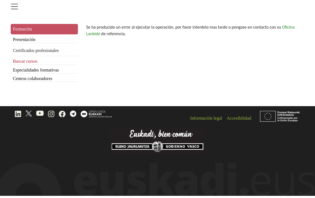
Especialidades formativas (36, 70)
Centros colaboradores (32, 78)
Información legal (206, 118)
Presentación (24, 39)
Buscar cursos (25, 61)
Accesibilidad (239, 118)
